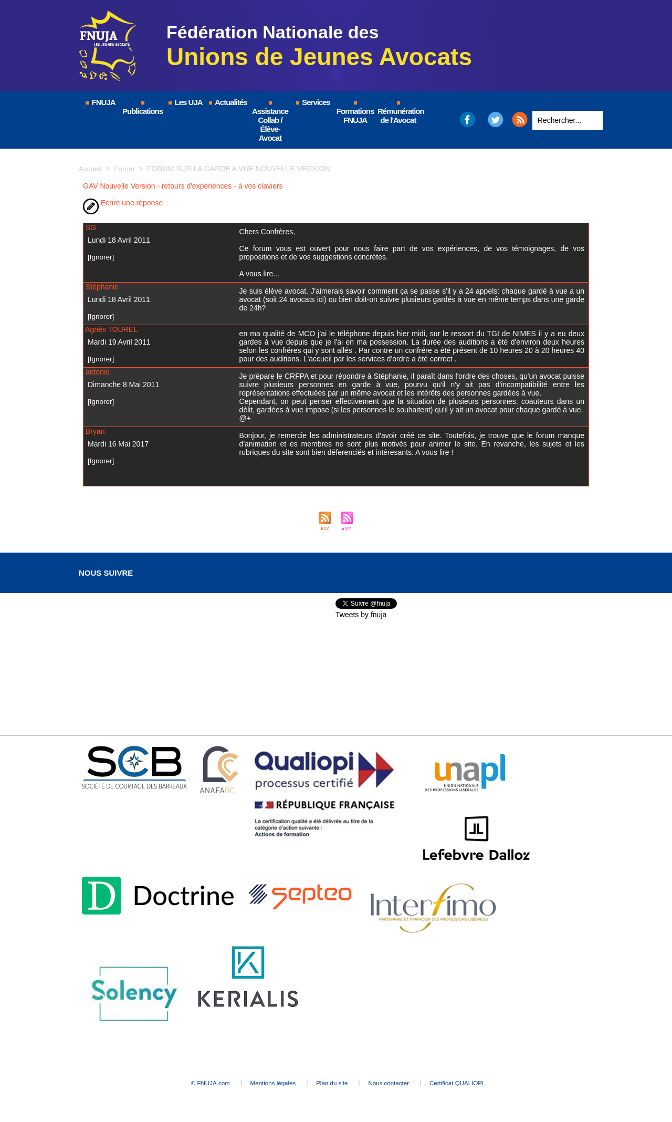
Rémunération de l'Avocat (398, 112)
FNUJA (100, 102)
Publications (142, 108)
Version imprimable (198, 203)
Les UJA (184, 102)
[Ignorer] (101, 257)
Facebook (467, 119)
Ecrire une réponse (123, 203)
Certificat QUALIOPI (481, 1083)
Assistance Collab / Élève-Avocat (270, 121)
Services (312, 102)
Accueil (90, 168)
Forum (125, 168)
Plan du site (333, 1083)
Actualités (227, 102)
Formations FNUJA (355, 112)
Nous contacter (401, 1083)
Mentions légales (262, 1083)
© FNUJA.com (189, 1083)
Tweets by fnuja (360, 614)
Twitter (496, 119)
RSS (520, 119)
